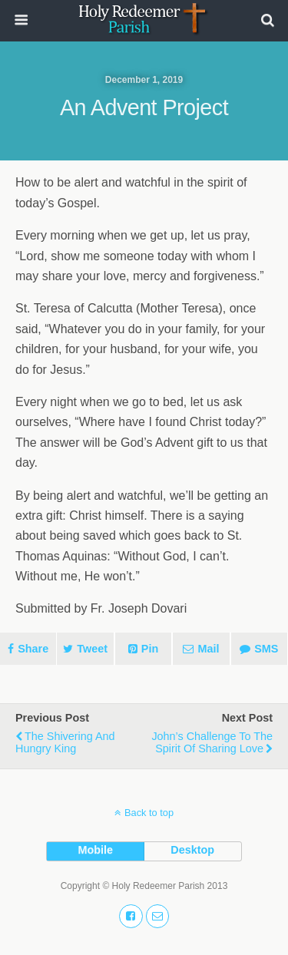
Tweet (92, 649)
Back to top (149, 812)
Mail (208, 649)
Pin (149, 649)
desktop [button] (192, 850)
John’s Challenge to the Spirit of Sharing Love (212, 742)
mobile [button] (95, 850)
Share (33, 649)
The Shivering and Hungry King (65, 742)
